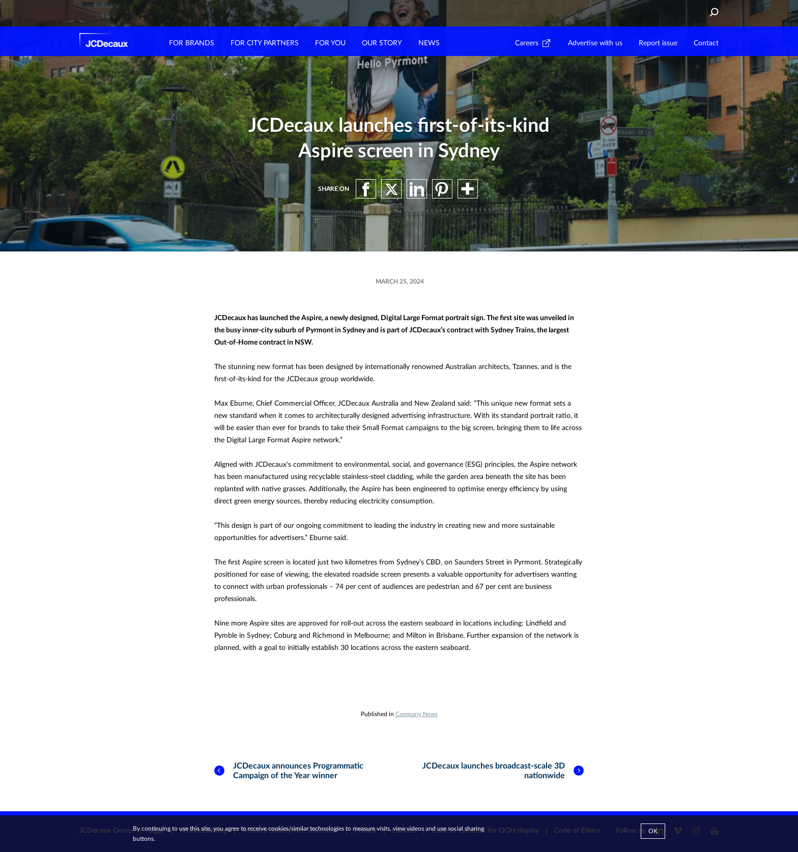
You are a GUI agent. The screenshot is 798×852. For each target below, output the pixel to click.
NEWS (429, 43)
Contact (706, 43)
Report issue (658, 43)
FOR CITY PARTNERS (265, 43)
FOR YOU (330, 43)
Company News (416, 714)
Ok (653, 831)
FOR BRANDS (191, 43)
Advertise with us (595, 43)
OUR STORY (382, 43)
